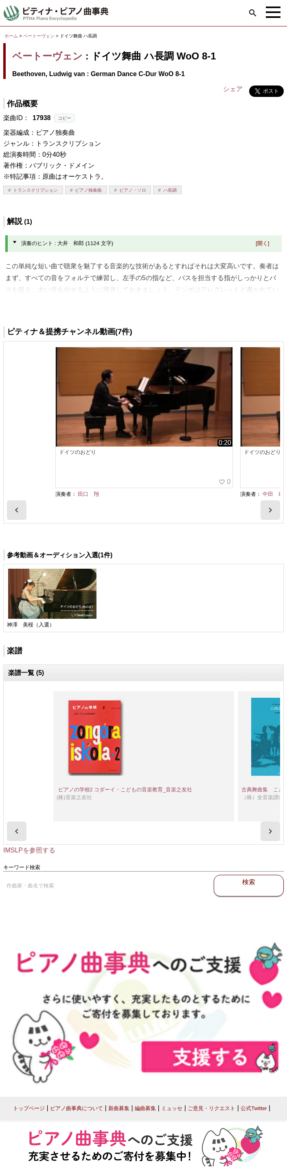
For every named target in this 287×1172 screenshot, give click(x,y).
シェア (233, 88)
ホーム (11, 35)
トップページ (29, 1108)
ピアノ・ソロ (132, 190)
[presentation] (16, 510)
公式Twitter (254, 1108)
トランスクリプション (35, 190)
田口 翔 (88, 494)
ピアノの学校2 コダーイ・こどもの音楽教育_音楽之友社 (125, 789)
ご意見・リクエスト (211, 1108)
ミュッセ (171, 1108)
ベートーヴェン (39, 35)
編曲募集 (145, 1108)
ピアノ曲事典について (76, 1108)
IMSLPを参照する (29, 850)
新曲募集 (118, 1108)
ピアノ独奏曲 (88, 190)
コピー (64, 118)
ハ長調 (170, 190)
